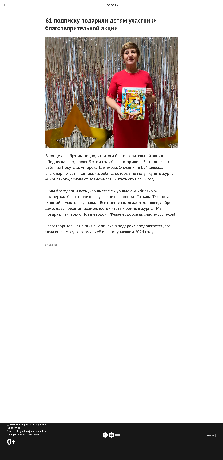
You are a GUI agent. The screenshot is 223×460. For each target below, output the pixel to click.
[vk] (105, 435)
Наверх (211, 435)
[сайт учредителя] (117, 435)
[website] (111, 435)
